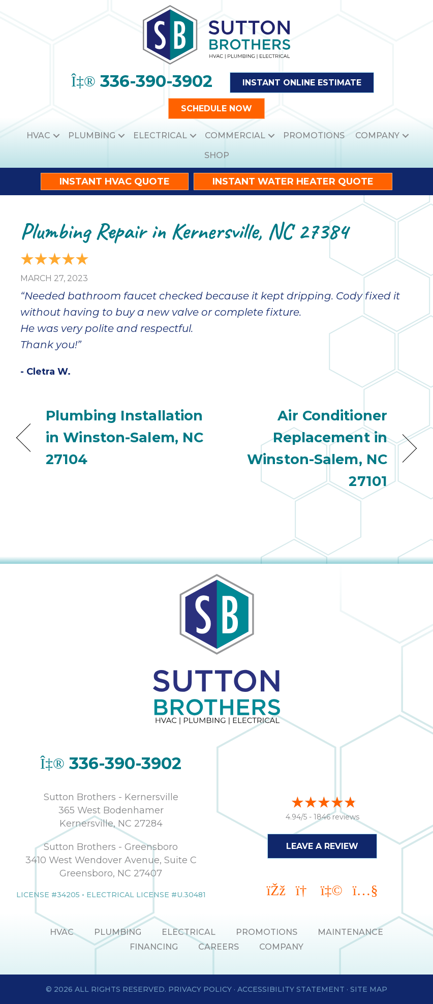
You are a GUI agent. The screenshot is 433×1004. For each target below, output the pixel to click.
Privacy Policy (200, 989)
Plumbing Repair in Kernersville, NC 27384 (184, 231)
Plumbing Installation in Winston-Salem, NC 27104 (124, 437)
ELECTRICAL (188, 932)
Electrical (160, 135)
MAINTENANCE (350, 932)
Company (377, 135)
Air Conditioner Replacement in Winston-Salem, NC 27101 (307, 448)
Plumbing (91, 135)
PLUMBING (117, 932)
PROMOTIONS (266, 932)
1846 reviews (336, 817)
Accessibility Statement (291, 989)
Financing (154, 947)
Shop (216, 155)
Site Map (368, 989)
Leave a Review (322, 846)
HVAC (38, 135)
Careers (218, 947)
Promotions (314, 135)
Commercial (235, 135)
